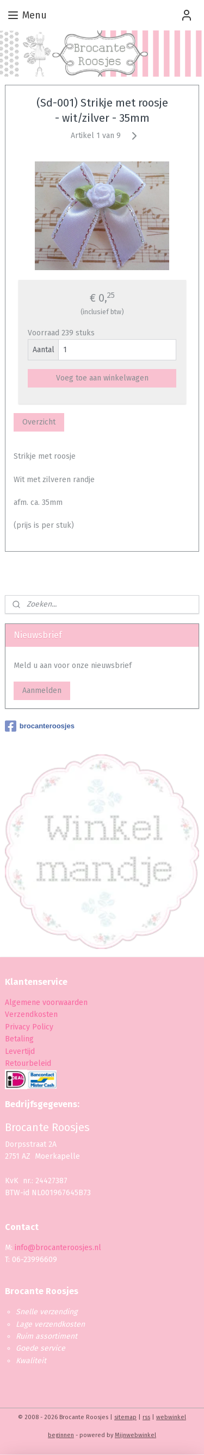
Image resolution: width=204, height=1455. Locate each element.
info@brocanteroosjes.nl (58, 1247)
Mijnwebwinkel (135, 1435)
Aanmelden (41, 690)
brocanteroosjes (40, 726)
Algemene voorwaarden (46, 1002)
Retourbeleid (28, 1063)
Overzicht (38, 422)
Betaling (19, 1039)
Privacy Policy (30, 1027)
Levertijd (20, 1051)
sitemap (125, 1417)
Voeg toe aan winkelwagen (102, 378)
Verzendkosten (31, 1014)
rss (146, 1417)
